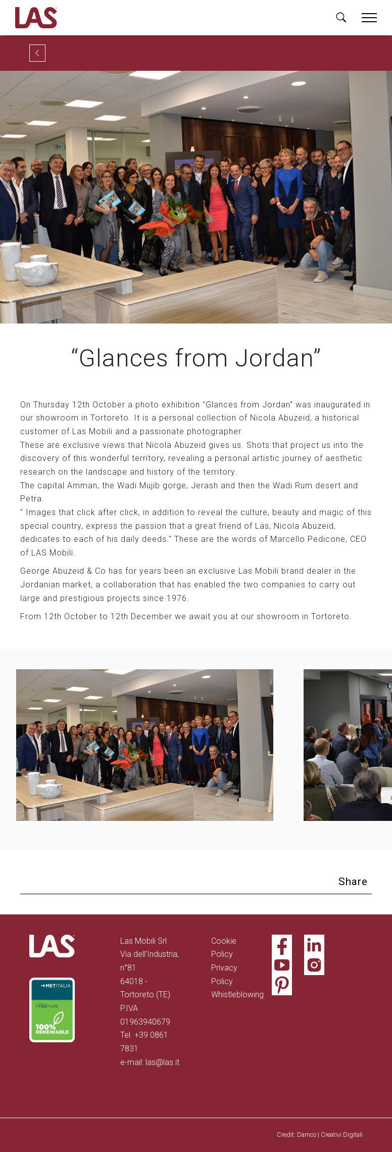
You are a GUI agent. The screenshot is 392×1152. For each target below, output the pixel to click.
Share (353, 881)
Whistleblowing (237, 994)
